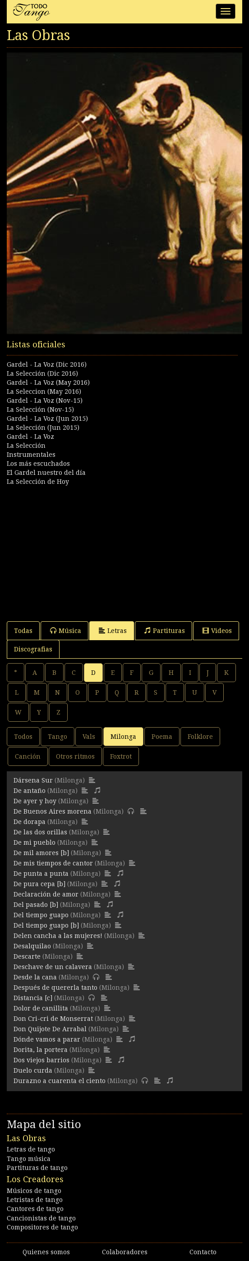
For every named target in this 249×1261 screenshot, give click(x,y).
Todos (23, 736)
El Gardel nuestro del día (46, 472)
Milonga (123, 736)
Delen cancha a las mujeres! (58, 935)
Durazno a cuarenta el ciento (60, 1080)
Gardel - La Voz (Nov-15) (45, 400)
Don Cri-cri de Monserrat (53, 1018)
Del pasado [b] (36, 904)
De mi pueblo (34, 842)
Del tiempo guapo (41, 915)
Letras (113, 630)
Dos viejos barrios (41, 1060)
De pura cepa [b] (39, 884)
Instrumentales (31, 454)
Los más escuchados (38, 463)
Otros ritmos (75, 756)
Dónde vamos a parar (47, 1039)
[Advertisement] (124, 549)
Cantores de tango (35, 1208)
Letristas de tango (35, 1199)
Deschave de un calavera (53, 966)
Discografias (33, 649)
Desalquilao (32, 946)
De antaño (30, 790)
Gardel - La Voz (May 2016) (48, 382)
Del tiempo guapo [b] (46, 925)
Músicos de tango (34, 1190)
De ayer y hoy (35, 801)
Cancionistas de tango (41, 1218)
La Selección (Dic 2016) (42, 373)
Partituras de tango (37, 1167)
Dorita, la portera (41, 1049)
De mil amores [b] (41, 852)
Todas (23, 630)
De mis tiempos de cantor (53, 863)
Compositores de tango (42, 1227)
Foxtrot (121, 756)
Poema (162, 736)
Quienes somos (46, 1252)
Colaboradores (125, 1252)
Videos (217, 630)
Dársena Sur (33, 780)
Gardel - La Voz (30, 436)
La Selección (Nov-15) (40, 409)
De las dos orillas (40, 832)
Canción (28, 756)
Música (65, 630)
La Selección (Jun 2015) (43, 427)
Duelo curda (33, 1070)
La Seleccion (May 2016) (44, 391)
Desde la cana (35, 977)
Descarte (27, 956)
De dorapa (30, 821)
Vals (89, 736)
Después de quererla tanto (55, 987)
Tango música (29, 1158)
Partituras (164, 630)
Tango (57, 736)
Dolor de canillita (41, 1008)
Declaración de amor (46, 894)
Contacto (203, 1252)
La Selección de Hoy (38, 481)
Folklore (200, 736)
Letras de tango (31, 1149)
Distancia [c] (33, 998)
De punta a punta (41, 873)
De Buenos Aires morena (53, 811)
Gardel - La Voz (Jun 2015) (47, 418)
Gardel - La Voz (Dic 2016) (47, 364)
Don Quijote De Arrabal (50, 1029)
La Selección (26, 445)
